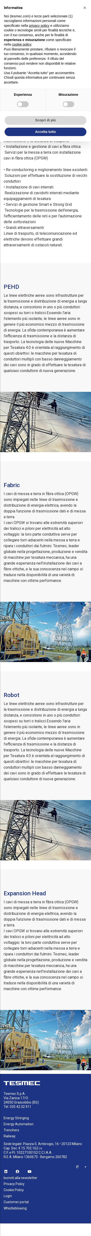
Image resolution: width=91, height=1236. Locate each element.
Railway (10, 1136)
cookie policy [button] (21, 44)
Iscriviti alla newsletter (20, 1178)
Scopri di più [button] (45, 120)
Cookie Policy (14, 1190)
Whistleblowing (15, 1208)
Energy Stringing (16, 1118)
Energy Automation (18, 1124)
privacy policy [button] (39, 26)
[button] (85, 8)
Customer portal (16, 1202)
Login (8, 1196)
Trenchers (11, 1130)
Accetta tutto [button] (45, 132)
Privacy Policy (14, 1184)
